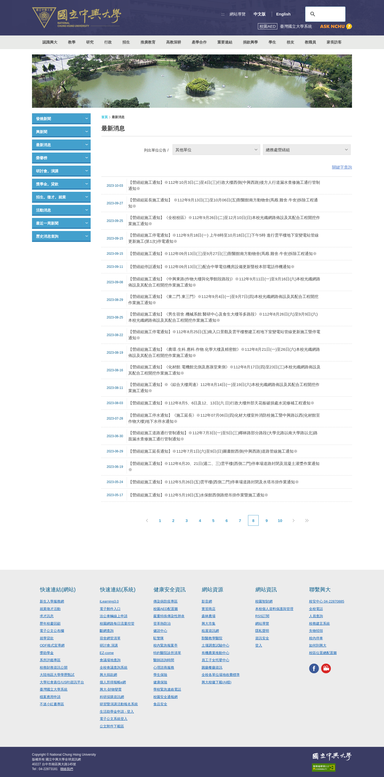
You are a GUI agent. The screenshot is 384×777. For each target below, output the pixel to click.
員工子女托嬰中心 (215, 660)
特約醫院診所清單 (167, 653)
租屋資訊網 (210, 631)
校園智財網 (264, 601)
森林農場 (208, 616)
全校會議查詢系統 (113, 668)
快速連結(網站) (57, 589)
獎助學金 (47, 653)
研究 (90, 42)
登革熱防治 (162, 623)
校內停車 (316, 638)
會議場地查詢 (110, 660)
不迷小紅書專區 (52, 704)
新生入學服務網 (52, 601)
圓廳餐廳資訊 (212, 668)
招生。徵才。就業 (51, 197)
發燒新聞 (43, 119)
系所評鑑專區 (50, 660)
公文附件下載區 (112, 726)
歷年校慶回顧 (50, 623)
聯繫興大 (320, 589)
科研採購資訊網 (112, 697)
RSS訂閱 (262, 616)
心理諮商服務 (163, 668)
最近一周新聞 (47, 223)
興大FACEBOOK (314, 668)
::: (223, 14)
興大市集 (208, 623)
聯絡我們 (66, 769)
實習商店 (208, 609)
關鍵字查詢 (342, 167)
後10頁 (306, 520)
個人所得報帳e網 (113, 682)
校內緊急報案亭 (165, 645)
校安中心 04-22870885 (326, 601)
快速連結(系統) (117, 589)
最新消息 (43, 145)
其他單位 (183, 150)
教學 (71, 42)
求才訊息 (47, 616)
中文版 (260, 14)
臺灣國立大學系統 (53, 689)
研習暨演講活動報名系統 (119, 704)
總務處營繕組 (278, 150)
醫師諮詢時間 (163, 660)
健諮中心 (160, 631)
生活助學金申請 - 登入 (117, 712)
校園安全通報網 (165, 697)
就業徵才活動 (50, 609)
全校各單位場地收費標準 (221, 675)
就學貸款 (47, 638)
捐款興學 (250, 42)
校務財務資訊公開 (53, 668)
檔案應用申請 (50, 697)
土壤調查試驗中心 (215, 645)
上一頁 (146, 520)
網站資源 (212, 589)
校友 (290, 42)
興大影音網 (326, 668)
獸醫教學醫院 (212, 638)
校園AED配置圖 (165, 609)
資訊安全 (262, 638)
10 (280, 520)
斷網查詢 (107, 631)
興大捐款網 (108, 675)
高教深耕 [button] (173, 42)
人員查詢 (316, 616)
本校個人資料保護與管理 (274, 609)
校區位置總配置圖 (323, 653)
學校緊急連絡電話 (167, 689)
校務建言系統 (319, 623)
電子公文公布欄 (52, 631)
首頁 (104, 117)
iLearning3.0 (109, 601)
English (283, 14)
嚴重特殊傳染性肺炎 (169, 616)
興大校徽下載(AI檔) (216, 682)
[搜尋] (324, 14)
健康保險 (160, 682)
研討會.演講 (109, 645)
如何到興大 (317, 645)
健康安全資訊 (170, 589)
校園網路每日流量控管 (117, 623)
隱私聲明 (262, 631)
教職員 (310, 42)
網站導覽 (238, 14)
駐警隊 (158, 638)
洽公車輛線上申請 (113, 616)
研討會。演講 (47, 171)
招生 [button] (126, 42)
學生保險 (160, 675)
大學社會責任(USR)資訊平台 (62, 682)
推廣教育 (148, 42)
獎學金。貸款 (47, 184)
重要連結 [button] (224, 42)
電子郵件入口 (110, 609)
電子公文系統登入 (113, 719)
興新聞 (41, 132)
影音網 (207, 601)
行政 (108, 42)
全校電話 (316, 609)
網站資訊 (266, 589)
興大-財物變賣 (111, 689)
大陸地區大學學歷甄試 (57, 675)
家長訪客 (334, 42)
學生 (272, 42)
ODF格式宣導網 (52, 645)
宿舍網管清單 (110, 638)
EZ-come (107, 653)
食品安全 (160, 704)
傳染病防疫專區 (165, 601)
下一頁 (293, 520)
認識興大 (49, 42)
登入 (258, 645)
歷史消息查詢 (47, 236)
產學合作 (199, 42)
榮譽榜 (41, 158)
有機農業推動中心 (215, 653)
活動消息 (43, 210)
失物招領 (316, 631)
